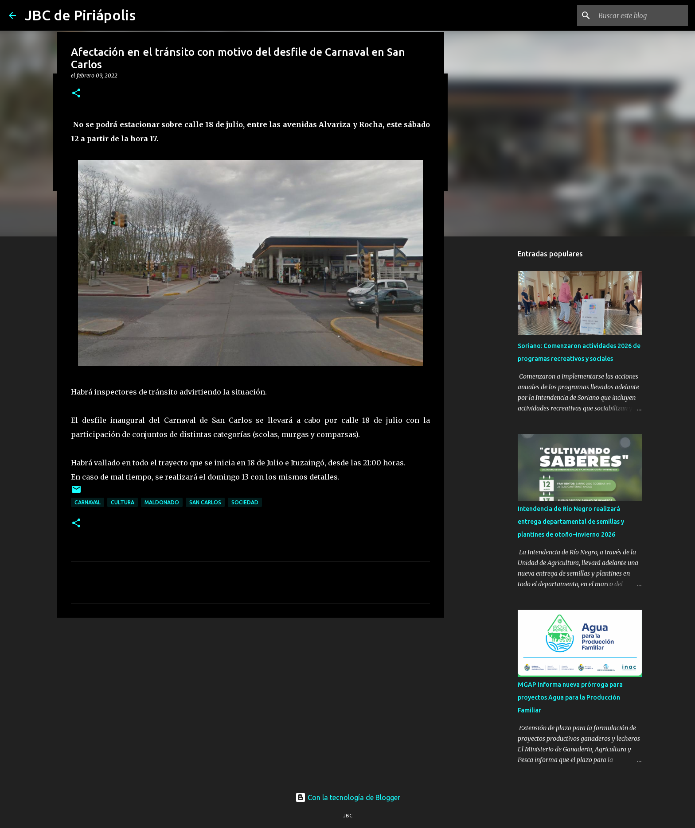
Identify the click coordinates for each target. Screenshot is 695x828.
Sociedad (244, 502)
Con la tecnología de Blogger (347, 797)
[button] (76, 94)
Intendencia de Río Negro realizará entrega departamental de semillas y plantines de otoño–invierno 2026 (571, 521)
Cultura (122, 502)
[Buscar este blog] (641, 15)
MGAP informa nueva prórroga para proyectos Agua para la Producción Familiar (570, 697)
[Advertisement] (250, 693)
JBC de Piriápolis (80, 15)
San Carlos (205, 502)
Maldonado (161, 502)
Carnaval (87, 502)
